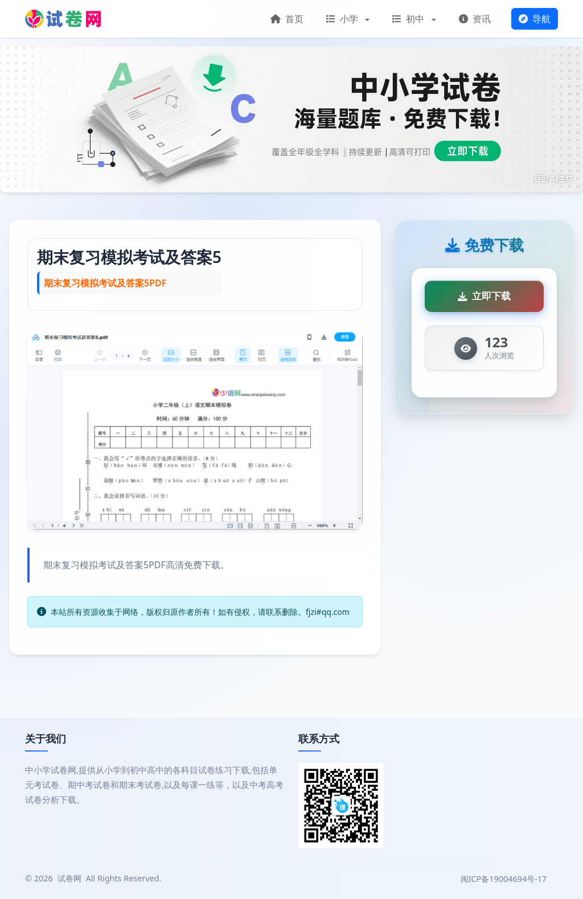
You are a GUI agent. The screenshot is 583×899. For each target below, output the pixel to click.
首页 (286, 19)
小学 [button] (343, 19)
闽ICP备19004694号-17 (505, 878)
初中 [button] (409, 19)
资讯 (475, 19)
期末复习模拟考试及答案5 (129, 257)
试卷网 (69, 878)
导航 (535, 19)
